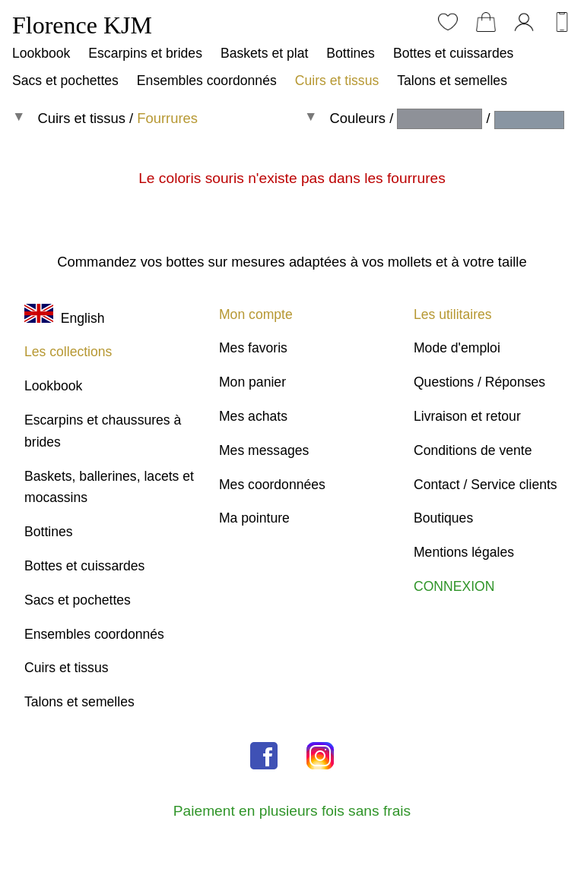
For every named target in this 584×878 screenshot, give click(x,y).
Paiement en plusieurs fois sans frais (292, 811)
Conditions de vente (473, 450)
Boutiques (443, 518)
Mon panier (252, 382)
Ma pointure (254, 518)
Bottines (350, 53)
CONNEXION (454, 586)
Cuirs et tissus (337, 80)
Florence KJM (82, 25)
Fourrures (167, 118)
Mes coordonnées (272, 484)
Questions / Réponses (479, 382)
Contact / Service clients (485, 484)
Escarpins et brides (145, 53)
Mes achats (253, 416)
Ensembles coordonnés (207, 80)
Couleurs (357, 118)
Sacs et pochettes (65, 80)
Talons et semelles (452, 80)
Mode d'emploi (457, 347)
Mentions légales (464, 552)
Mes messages (264, 450)
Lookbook (41, 53)
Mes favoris (253, 347)
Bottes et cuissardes (453, 53)
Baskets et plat (264, 53)
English (64, 318)
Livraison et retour (467, 416)
